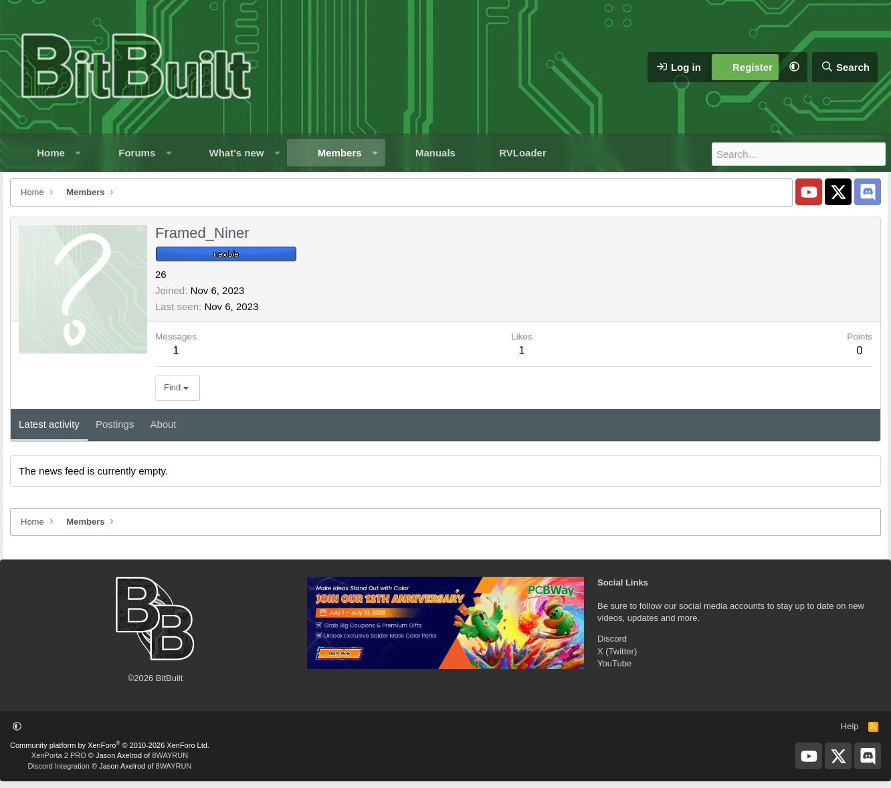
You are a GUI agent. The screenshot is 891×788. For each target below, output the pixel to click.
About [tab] (163, 424)
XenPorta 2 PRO (58, 755)
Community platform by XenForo (109, 745)
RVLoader (523, 152)
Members (340, 152)
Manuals (435, 152)
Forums (136, 152)
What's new (236, 152)
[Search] (845, 67)
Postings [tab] (115, 424)
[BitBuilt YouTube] (808, 191)
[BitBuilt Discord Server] (867, 191)
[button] (794, 67)
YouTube (614, 663)
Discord (612, 639)
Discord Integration (59, 766)
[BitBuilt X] (838, 191)
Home (51, 152)
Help (850, 726)
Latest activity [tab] (49, 424)
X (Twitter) (617, 651)
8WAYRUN (170, 755)
